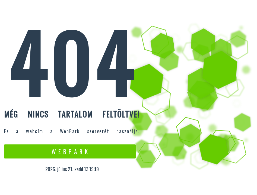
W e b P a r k (70, 151)
